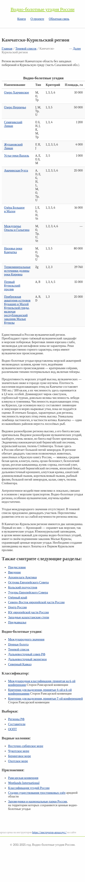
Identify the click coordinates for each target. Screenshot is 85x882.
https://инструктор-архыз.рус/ (49, 832)
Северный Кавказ (19, 664)
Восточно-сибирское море (25, 746)
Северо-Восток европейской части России (36, 602)
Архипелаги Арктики (22, 577)
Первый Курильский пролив (12, 285)
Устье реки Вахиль (16, 155)
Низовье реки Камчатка (13, 250)
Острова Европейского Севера (28, 582)
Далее (77, 48)
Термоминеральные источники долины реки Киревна (17, 270)
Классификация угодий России (28, 788)
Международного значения (26, 639)
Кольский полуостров (22, 587)
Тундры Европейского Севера (28, 592)
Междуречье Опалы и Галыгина (16, 228)
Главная (7, 48)
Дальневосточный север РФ (26, 654)
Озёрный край (17, 597)
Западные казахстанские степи (28, 617)
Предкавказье (17, 622)
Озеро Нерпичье (15, 107)
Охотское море (18, 761)
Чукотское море (18, 751)
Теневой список (26, 48)
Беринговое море (19, 756)
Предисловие (17, 567)
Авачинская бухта (16, 170)
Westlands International (23, 783)
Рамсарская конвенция (23, 778)
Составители (16, 724)
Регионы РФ (16, 719)
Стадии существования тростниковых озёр (36, 793)
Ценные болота (18, 644)
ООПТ (12, 729)
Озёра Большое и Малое (14, 209)
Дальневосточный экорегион (27, 659)
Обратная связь (59, 19)
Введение (14, 572)
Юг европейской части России (28, 612)
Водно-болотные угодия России (43, 9)
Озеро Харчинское (16, 92)
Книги (21, 19)
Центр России (17, 607)
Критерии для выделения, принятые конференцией (45, 698)
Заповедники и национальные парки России (37, 801)
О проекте (37, 19)
